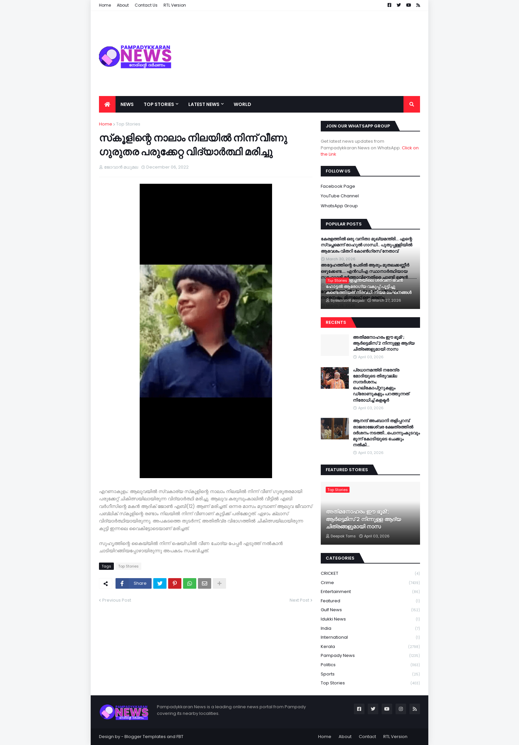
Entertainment (370, 591)
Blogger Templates (145, 736)
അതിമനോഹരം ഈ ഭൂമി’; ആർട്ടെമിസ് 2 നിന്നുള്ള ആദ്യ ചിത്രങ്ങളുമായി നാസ (383, 343)
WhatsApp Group (339, 206)
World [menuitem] (242, 104)
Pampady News (370, 655)
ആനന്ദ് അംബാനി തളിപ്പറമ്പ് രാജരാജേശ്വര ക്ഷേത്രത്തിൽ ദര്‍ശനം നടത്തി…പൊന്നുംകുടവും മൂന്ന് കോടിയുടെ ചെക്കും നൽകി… (386, 433)
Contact (367, 736)
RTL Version (395, 736)
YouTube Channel (340, 196)
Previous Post (116, 600)
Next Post (299, 600)
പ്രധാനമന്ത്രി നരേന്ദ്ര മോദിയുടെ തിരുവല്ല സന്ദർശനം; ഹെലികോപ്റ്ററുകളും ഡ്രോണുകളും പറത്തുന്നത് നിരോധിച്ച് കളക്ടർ (381, 385)
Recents (336, 322)
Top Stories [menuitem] (159, 104)
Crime (370, 582)
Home (105, 124)
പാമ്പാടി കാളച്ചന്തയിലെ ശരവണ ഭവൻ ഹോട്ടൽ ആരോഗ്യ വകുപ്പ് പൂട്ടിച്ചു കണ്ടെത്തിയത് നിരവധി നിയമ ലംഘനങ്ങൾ (368, 286)
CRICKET (370, 573)
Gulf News (370, 610)
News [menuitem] (127, 104)
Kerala (370, 646)
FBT (179, 736)
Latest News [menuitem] (203, 104)
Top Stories (128, 124)
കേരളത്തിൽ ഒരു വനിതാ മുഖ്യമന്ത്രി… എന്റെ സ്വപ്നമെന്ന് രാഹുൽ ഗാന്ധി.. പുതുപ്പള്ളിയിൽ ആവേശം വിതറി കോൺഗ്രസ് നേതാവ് (366, 245)
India (370, 628)
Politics (370, 665)
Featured (370, 601)
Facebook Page (338, 186)
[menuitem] (107, 104)
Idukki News (370, 619)
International (370, 637)
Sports (370, 674)
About (345, 736)
